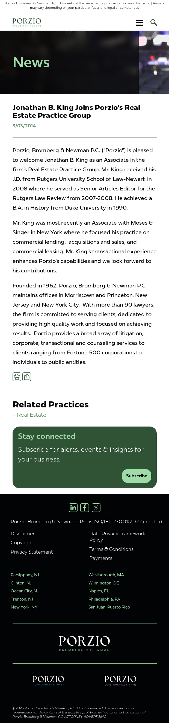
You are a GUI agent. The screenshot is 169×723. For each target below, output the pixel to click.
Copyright (22, 542)
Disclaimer (23, 533)
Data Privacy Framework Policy (117, 536)
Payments (100, 558)
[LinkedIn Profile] (73, 507)
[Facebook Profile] (84, 507)
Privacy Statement (32, 552)
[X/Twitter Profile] (96, 507)
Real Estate (31, 414)
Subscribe (136, 475)
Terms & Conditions (111, 549)
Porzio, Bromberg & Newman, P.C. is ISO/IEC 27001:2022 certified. (87, 521)
